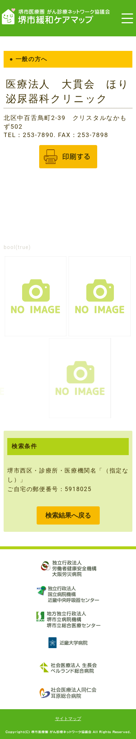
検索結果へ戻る (68, 515)
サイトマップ (68, 718)
